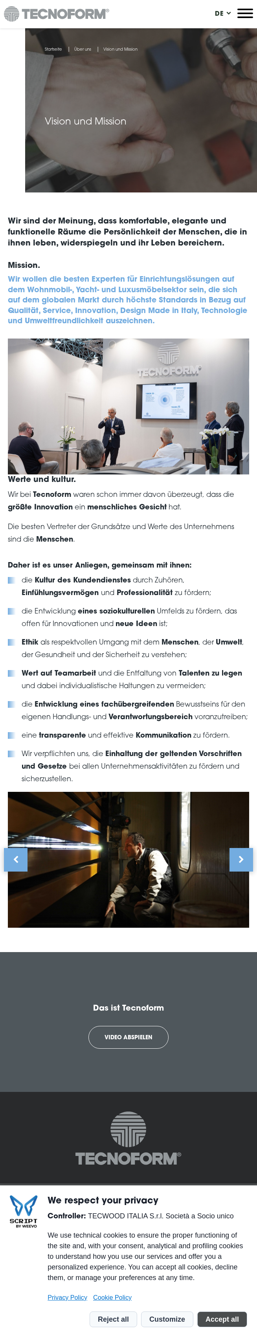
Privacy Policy (67, 1297)
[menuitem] (219, 14)
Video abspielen (128, 1038)
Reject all (113, 1319)
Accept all (222, 1319)
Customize (167, 1319)
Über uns (82, 50)
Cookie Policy (112, 1297)
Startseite (53, 50)
